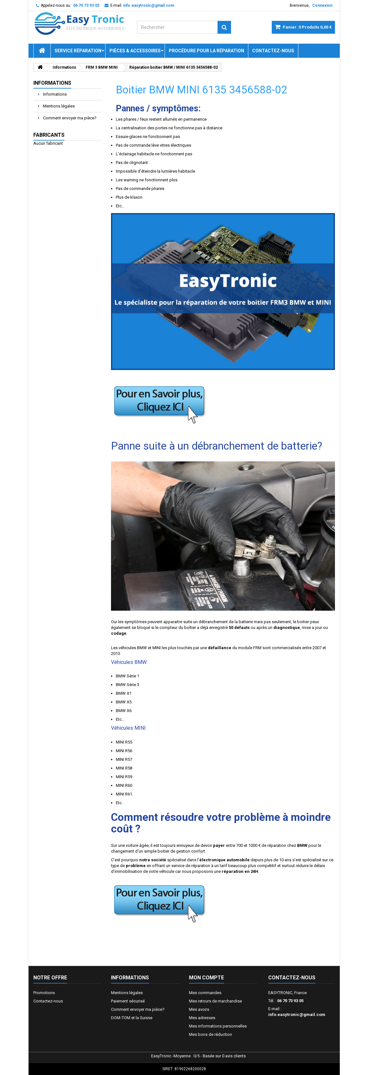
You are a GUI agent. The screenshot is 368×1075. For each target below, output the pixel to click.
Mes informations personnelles (218, 1026)
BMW (142, 647)
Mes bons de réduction (210, 1034)
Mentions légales (58, 106)
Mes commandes (205, 992)
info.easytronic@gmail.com (296, 1014)
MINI (156, 647)
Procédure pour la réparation (206, 50)
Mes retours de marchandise (215, 1001)
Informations (52, 83)
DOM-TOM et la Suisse (131, 1017)
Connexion (322, 5)
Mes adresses (202, 1017)
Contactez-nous (273, 50)
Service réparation (78, 50)
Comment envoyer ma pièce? (69, 118)
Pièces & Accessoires (135, 50)
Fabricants (48, 135)
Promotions (44, 992)
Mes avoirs (199, 1009)
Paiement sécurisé (128, 1001)
